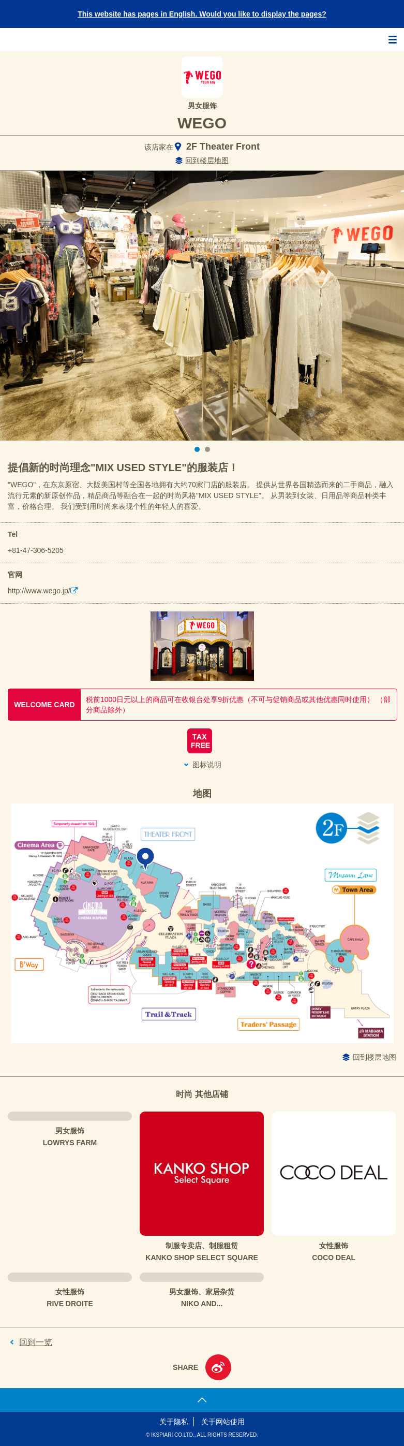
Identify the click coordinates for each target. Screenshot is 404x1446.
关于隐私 (173, 1422)
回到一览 (35, 1342)
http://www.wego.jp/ (39, 591)
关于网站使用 (223, 1422)
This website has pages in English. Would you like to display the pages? (202, 14)
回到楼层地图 (207, 160)
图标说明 (206, 765)
